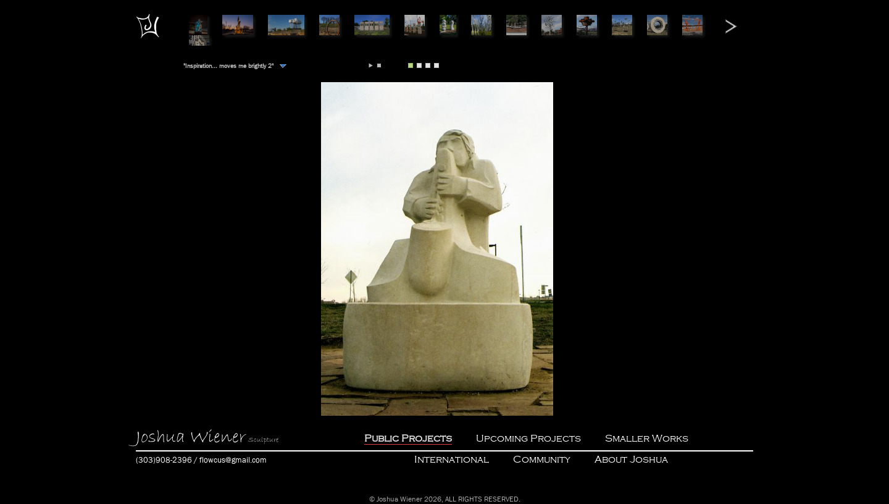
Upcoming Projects (528, 438)
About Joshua (631, 459)
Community (541, 459)
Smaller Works (646, 438)
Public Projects (408, 438)
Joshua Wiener (191, 437)
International (451, 459)
